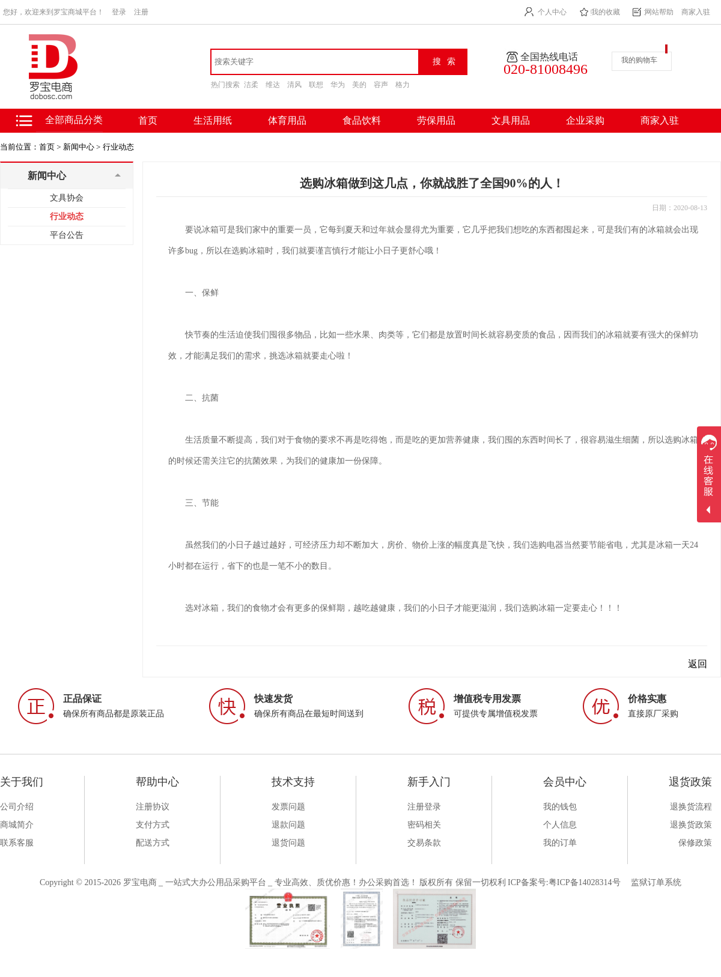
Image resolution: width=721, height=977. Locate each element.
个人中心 (552, 12)
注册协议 (152, 806)
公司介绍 (17, 806)
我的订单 (560, 842)
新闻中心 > (82, 146)
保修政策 (695, 842)
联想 (316, 84)
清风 (294, 84)
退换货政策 (691, 824)
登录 (119, 12)
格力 (402, 84)
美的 (359, 84)
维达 (273, 84)
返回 (697, 664)
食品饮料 (361, 120)
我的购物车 (639, 60)
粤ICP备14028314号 (585, 882)
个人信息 (560, 824)
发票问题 (288, 806)
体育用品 (287, 120)
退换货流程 (691, 806)
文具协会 (67, 197)
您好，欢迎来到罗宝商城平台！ (53, 12)
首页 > (50, 146)
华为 (337, 84)
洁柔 (251, 84)
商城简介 (17, 824)
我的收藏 (605, 12)
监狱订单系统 (656, 882)
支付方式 (152, 824)
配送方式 (152, 842)
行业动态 (118, 146)
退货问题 (288, 842)
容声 (381, 84)
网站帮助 (659, 12)
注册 (141, 12)
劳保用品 (436, 120)
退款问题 (288, 824)
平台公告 (67, 235)
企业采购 (585, 120)
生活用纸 (212, 120)
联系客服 (17, 842)
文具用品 (510, 120)
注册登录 (424, 806)
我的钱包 (560, 806)
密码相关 (424, 824)
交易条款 (424, 842)
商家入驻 (695, 12)
